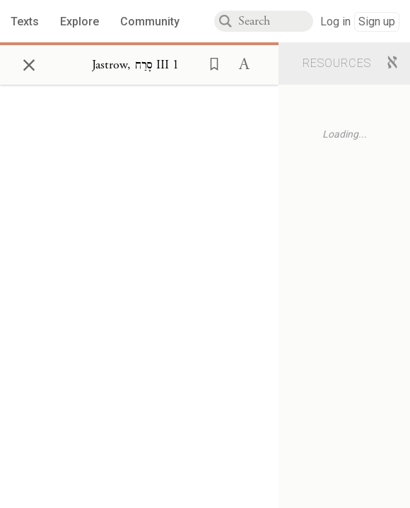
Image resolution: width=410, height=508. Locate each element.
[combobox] (275, 21)
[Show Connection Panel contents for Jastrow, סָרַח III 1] (135, 65)
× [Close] (29, 63)
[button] (210, 63)
